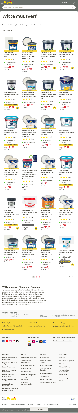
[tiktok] (17, 341)
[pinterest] (13, 341)
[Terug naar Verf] (31, 25)
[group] (13, 326)
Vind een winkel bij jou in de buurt (63, 326)
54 (44, 277)
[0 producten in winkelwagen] (74, 3)
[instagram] (10, 341)
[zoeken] (73, 7)
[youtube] (6, 341)
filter (39, 409)
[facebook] (3, 341)
